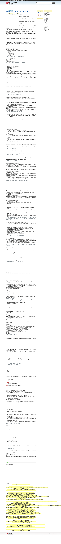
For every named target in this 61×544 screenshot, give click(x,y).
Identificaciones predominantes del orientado (20, 510)
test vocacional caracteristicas (20, 516)
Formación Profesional (47, 14)
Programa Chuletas (26, 0)
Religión (46, 31)
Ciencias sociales (47, 24)
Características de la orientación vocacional (17, 11)
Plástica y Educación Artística (48, 33)
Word (39, 12)
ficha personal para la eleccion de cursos (25, 525)
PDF (39, 15)
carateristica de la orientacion (12, 493)
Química (46, 21)
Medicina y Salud (46, 26)
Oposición (46, 15)
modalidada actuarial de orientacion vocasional (15, 517)
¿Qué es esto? (9, 0)
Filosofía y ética (46, 19)
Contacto (52, 533)
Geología (46, 30)
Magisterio (11, 10)
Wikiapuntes (30, 533)
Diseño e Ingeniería (47, 32)
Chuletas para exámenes (20, 0)
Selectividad (15, 0)
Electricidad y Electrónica (47, 23)
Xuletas (49, 533)
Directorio (13, 0)
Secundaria (46, 13)
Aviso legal (54, 533)
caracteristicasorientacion (25, 517)
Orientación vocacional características (21, 484)
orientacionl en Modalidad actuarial (30, 510)
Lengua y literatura (47, 18)
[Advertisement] (30, 7)
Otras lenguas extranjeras (47, 29)
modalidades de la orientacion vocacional (28, 497)
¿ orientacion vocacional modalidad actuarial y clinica (15, 497)
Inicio (6, 0)
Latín (45, 28)
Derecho (46, 25)
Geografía (46, 22)
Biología (46, 20)
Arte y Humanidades (47, 34)
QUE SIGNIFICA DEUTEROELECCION (21, 498)
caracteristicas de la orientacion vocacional (24, 518)
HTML (40, 14)
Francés (46, 27)
